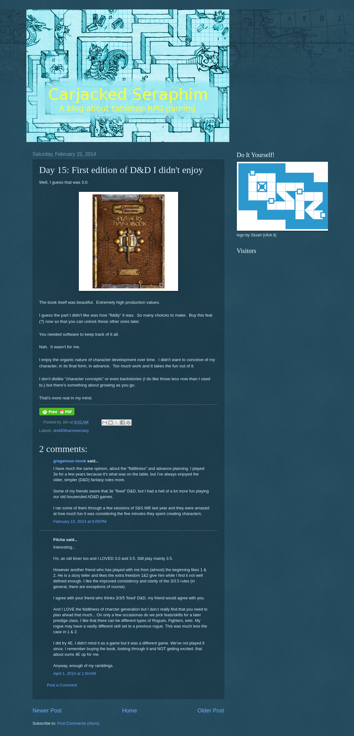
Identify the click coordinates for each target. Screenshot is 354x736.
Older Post (210, 710)
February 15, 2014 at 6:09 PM (79, 521)
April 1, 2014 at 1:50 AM (74, 673)
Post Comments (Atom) (78, 723)
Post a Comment (62, 685)
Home (129, 710)
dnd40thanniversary (71, 430)
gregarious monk (69, 461)
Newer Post (47, 710)
